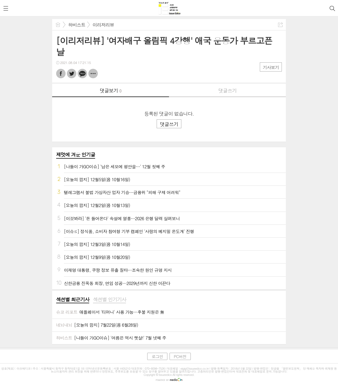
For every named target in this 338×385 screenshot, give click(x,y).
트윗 (71, 73)
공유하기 (280, 25)
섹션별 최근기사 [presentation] (72, 299)
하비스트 (76, 25)
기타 (93, 73)
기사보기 (271, 67)
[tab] (72, 299)
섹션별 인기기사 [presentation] (109, 299)
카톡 (82, 73)
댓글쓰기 (227, 90)
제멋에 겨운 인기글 (75, 154)
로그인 (157, 356)
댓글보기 (110, 90)
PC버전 (180, 356)
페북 (61, 73)
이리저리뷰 (103, 25)
